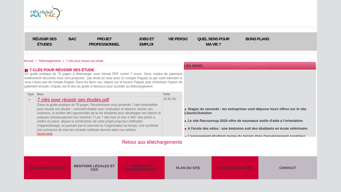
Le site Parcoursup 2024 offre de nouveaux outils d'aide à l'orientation (245, 121)
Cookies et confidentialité (141, 167)
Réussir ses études (44, 41)
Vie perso (178, 39)
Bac (72, 39)
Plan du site (188, 168)
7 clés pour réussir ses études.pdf (73, 99)
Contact (287, 168)
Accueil (28, 60)
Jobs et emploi (146, 41)
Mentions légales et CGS (94, 167)
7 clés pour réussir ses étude (85, 60)
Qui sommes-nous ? (47, 168)
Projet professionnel (104, 41)
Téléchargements (49, 60)
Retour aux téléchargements (152, 142)
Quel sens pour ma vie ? (213, 41)
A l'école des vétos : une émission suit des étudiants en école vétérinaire (247, 129)
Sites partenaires (235, 168)
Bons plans (257, 39)
